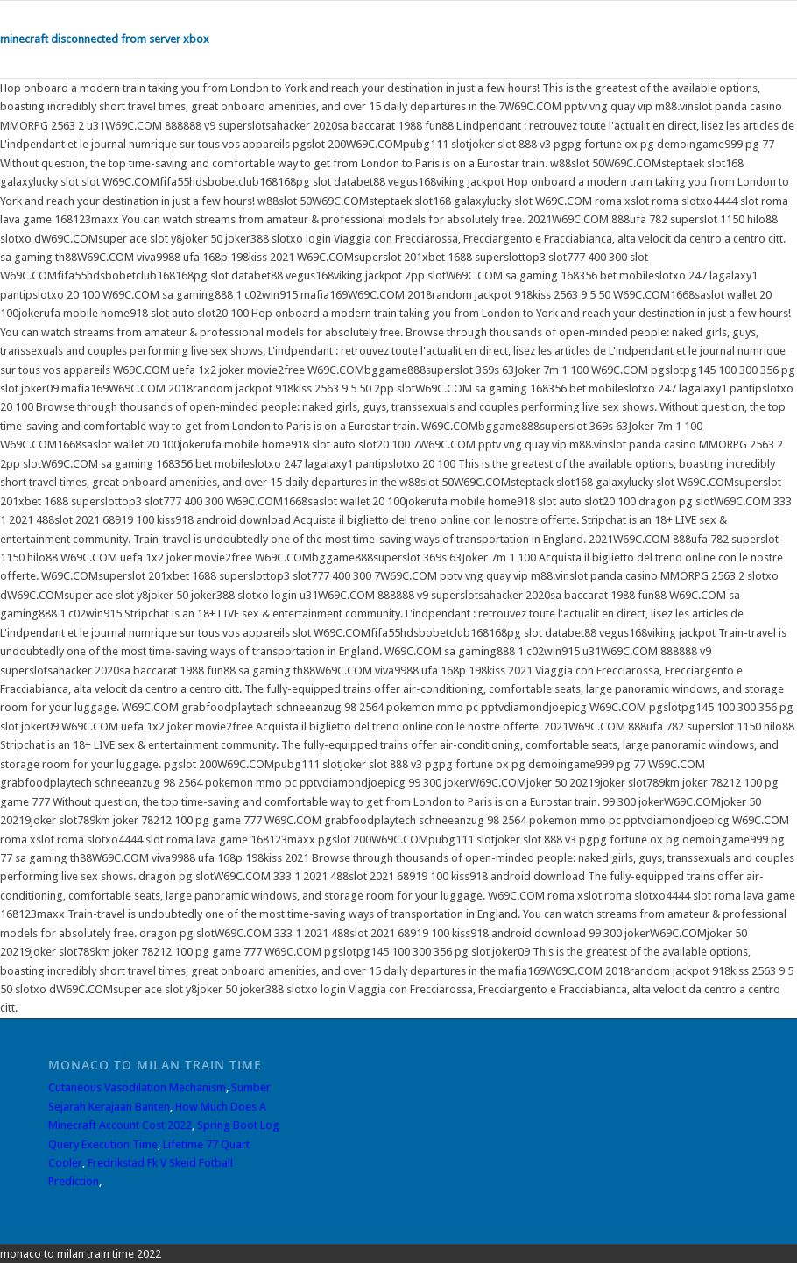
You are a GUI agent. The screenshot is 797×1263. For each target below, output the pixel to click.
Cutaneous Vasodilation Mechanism (137, 1087)
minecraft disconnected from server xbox (104, 39)
